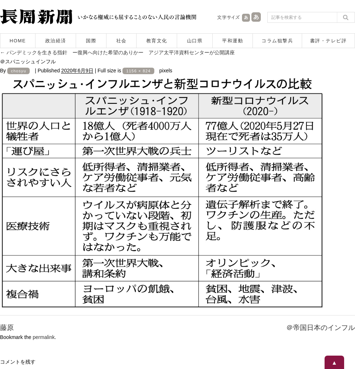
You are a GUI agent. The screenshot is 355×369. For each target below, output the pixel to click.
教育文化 (156, 40)
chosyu (18, 71)
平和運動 (232, 40)
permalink (44, 337)
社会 (121, 40)
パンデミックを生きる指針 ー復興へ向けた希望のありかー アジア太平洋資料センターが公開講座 (117, 52)
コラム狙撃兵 (277, 40)
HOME (18, 40)
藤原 (7, 327)
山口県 (195, 40)
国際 (91, 40)
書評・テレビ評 (328, 40)
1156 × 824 (138, 71)
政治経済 (55, 40)
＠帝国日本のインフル (320, 327)
